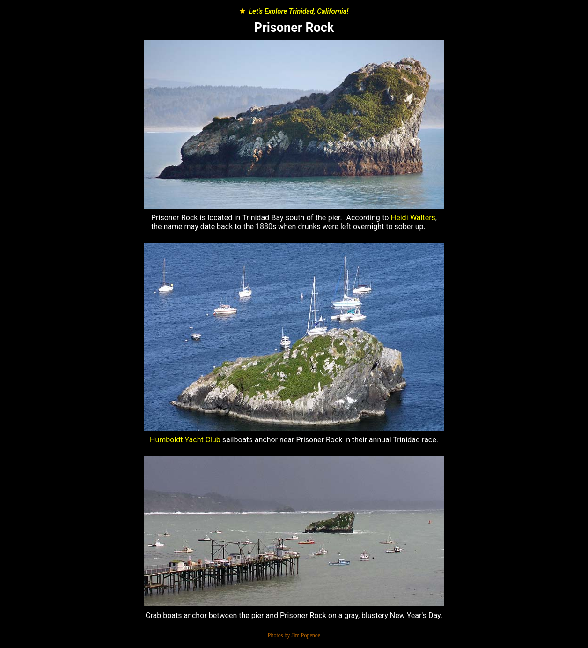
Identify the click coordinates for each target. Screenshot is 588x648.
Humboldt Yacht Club (185, 439)
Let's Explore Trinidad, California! (298, 11)
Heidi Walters (413, 217)
